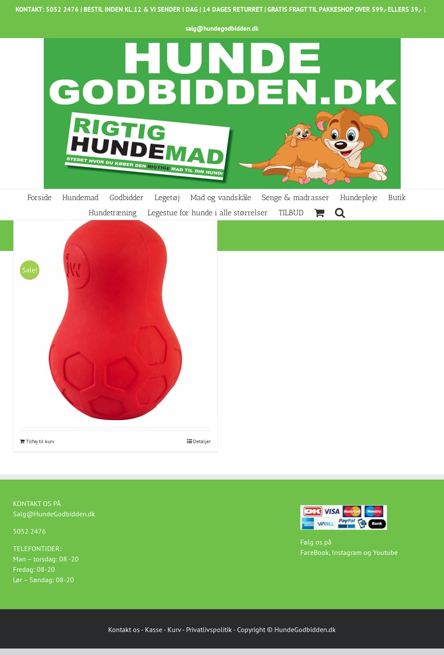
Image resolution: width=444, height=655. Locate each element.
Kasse (153, 629)
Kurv (174, 629)
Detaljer (202, 441)
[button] (340, 212)
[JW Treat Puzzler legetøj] (115, 318)
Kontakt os (124, 629)
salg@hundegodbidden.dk (222, 28)
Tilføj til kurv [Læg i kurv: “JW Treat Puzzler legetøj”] (40, 441)
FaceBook (314, 552)
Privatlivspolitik (209, 629)
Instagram (347, 552)
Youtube (385, 552)
